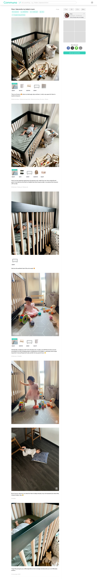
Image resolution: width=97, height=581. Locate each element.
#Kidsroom (14, 187)
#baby (46, 99)
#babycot (19, 187)
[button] (47, 2)
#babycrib (25, 187)
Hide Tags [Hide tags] (16, 78)
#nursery (42, 99)
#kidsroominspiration (25, 99)
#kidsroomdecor (15, 99)
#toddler (19, 356)
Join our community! (74, 53)
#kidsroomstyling (35, 99)
